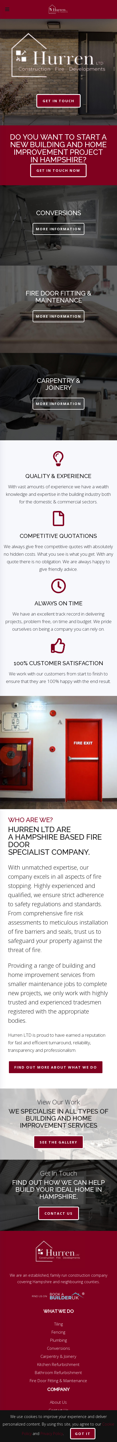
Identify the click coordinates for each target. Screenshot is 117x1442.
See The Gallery (58, 1142)
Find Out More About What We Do (55, 1067)
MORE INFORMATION (58, 228)
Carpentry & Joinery (58, 1356)
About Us (58, 1402)
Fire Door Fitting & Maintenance (58, 1380)
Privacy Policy (51, 1433)
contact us (58, 1213)
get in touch (58, 100)
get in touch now (58, 170)
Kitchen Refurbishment (58, 1364)
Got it (83, 1433)
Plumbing (58, 1340)
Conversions (58, 1348)
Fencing (58, 1332)
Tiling (58, 1324)
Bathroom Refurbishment (58, 1372)
